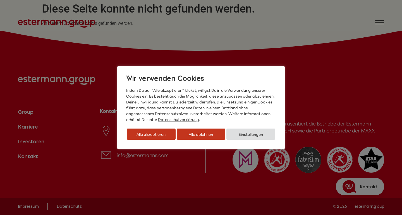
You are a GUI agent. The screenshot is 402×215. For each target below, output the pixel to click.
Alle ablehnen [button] (201, 134)
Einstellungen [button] (251, 134)
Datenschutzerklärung (178, 119)
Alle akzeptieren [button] (151, 134)
